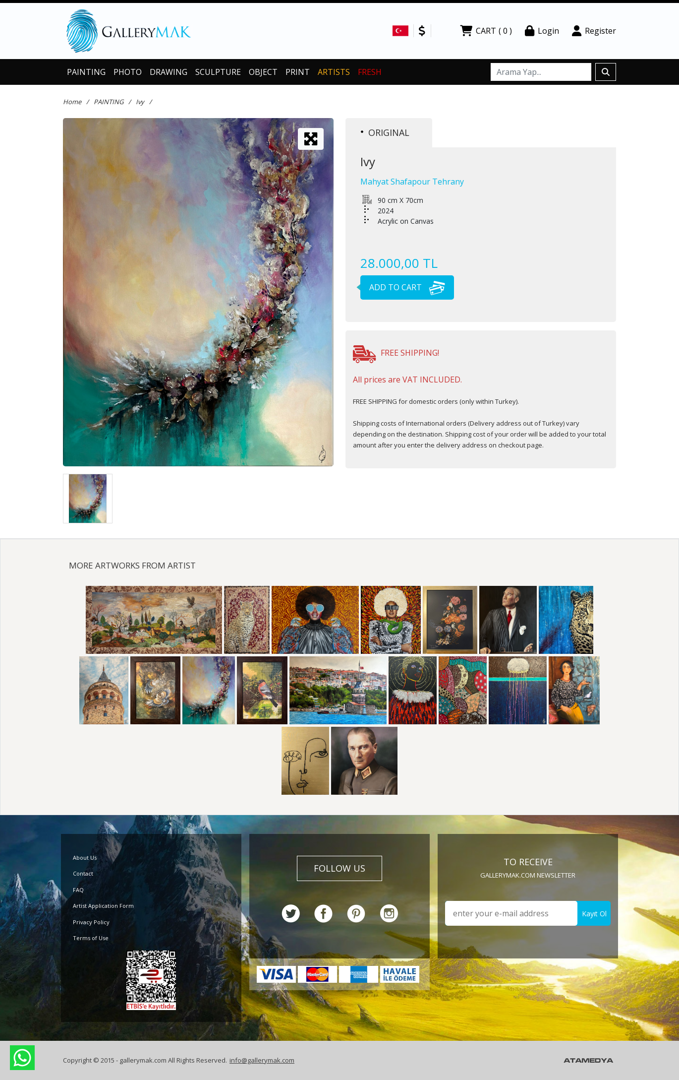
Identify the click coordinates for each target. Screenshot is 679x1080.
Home (72, 101)
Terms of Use (91, 938)
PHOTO (127, 71)
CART (486, 30)
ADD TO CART (402, 287)
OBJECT (263, 71)
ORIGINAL (385, 132)
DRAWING (168, 71)
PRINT (297, 71)
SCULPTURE (218, 71)
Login (542, 30)
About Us (85, 857)
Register (594, 30)
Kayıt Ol (594, 913)
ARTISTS (334, 71)
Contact (83, 873)
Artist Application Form (103, 905)
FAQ (78, 889)
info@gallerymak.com (261, 1060)
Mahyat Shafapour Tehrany (412, 181)
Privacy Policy (91, 922)
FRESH (370, 71)
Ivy (140, 101)
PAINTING (86, 71)
